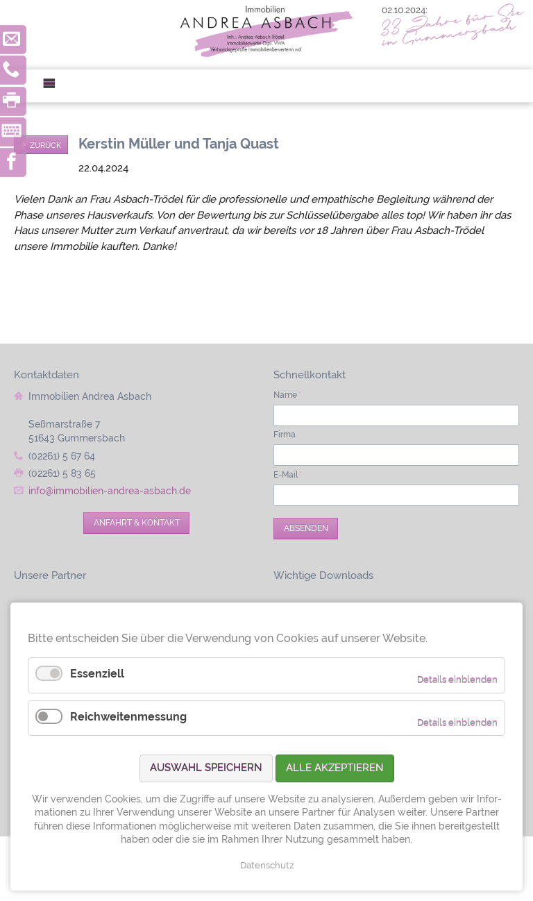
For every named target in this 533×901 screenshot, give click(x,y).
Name (287, 395)
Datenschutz (267, 865)
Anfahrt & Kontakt (137, 523)
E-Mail (287, 475)
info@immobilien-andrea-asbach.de (109, 490)
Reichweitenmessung (128, 716)
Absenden (306, 528)
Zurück (45, 145)
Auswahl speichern (206, 767)
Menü (54, 85)
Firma (284, 434)
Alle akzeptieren (335, 767)
